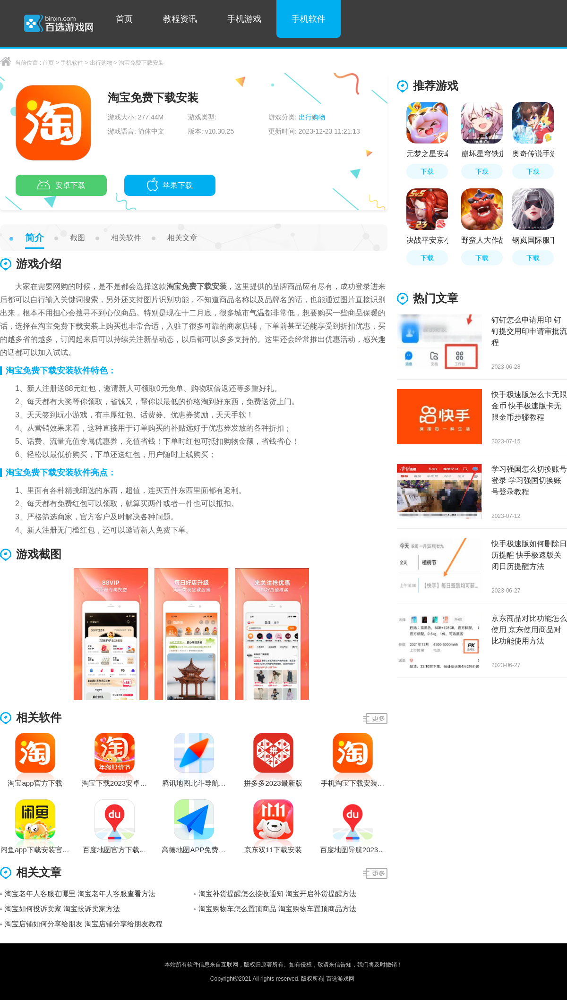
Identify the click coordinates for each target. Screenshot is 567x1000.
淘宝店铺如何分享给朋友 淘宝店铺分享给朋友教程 (84, 924)
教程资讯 (180, 19)
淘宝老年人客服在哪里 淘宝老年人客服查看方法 (80, 894)
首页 (124, 19)
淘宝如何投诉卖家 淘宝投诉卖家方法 (62, 909)
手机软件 (309, 19)
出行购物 (101, 62)
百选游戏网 (340, 978)
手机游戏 (244, 19)
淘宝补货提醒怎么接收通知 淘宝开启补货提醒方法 (277, 894)
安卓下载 (61, 186)
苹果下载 (170, 186)
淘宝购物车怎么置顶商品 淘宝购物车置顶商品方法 (277, 909)
